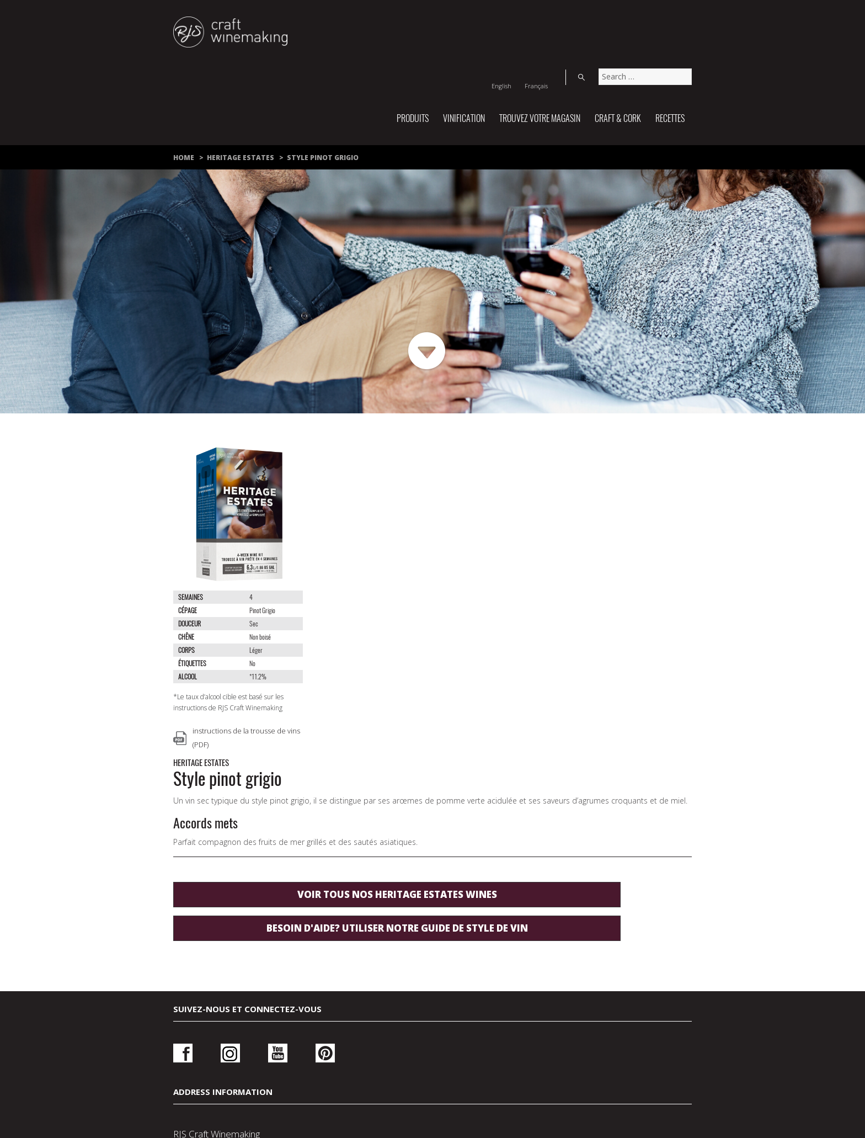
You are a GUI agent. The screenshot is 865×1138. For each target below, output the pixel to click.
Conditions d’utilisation (563, 1048)
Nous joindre (276, 1048)
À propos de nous (434, 1064)
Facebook (183, 872)
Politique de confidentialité (405, 1048)
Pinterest (295, 872)
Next (427, 351)
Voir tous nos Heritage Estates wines (474, 601)
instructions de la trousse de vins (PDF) (246, 737)
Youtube (257, 872)
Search (680, 18)
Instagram (220, 872)
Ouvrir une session (590, 876)
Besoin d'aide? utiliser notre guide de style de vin (474, 642)
